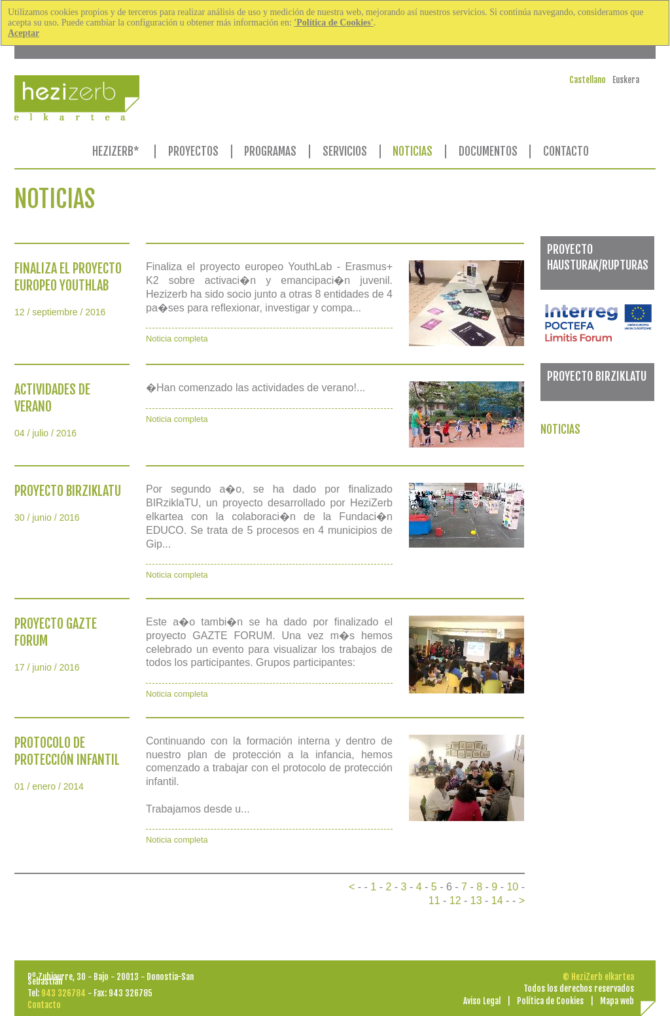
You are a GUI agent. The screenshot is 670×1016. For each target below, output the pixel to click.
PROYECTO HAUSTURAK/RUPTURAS (597, 257)
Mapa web (617, 1001)
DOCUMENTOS (488, 151)
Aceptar (23, 33)
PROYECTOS (193, 151)
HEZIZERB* (115, 151)
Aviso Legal (482, 1001)
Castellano (587, 80)
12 (455, 900)
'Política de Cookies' (333, 22)
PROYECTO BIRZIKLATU (67, 491)
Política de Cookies (550, 1001)
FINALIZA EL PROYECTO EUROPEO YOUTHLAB (68, 277)
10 (512, 886)
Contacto (44, 1005)
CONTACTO (566, 151)
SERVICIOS (345, 151)
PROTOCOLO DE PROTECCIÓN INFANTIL (67, 751)
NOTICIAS (412, 151)
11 (434, 900)
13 (476, 900)
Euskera (625, 80)
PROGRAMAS (270, 151)
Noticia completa (177, 338)
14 (497, 900)
